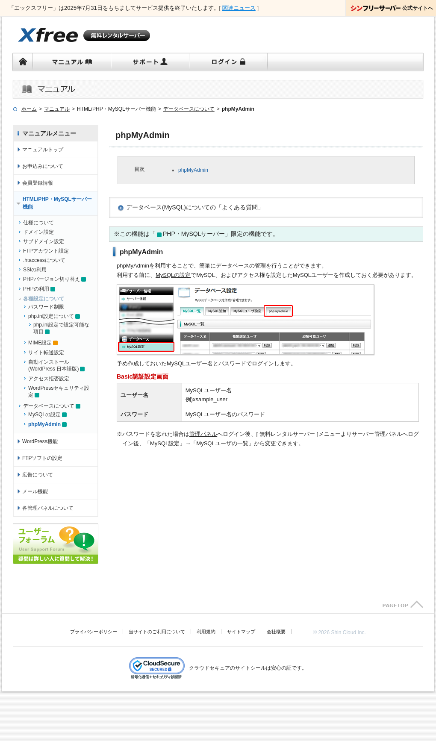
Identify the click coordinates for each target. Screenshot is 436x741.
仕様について (38, 223)
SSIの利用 (35, 270)
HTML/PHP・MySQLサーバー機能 (57, 203)
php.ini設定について (51, 316)
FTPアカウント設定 (46, 251)
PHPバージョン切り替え (51, 279)
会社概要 (276, 631)
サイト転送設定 (46, 353)
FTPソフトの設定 (42, 458)
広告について (37, 475)
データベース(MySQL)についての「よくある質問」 (195, 207)
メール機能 (35, 491)
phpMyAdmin (193, 170)
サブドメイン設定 (43, 241)
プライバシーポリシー (93, 631)
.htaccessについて (44, 260)
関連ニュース (239, 8)
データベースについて (48, 406)
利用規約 (206, 631)
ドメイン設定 (38, 232)
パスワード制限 (46, 307)
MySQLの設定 (173, 275)
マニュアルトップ (42, 150)
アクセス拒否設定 (48, 379)
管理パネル (203, 434)
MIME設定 (40, 343)
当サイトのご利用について (157, 631)
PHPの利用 (36, 289)
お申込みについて (42, 166)
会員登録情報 (37, 183)
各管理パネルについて (48, 508)
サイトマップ (241, 631)
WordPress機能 (40, 441)
